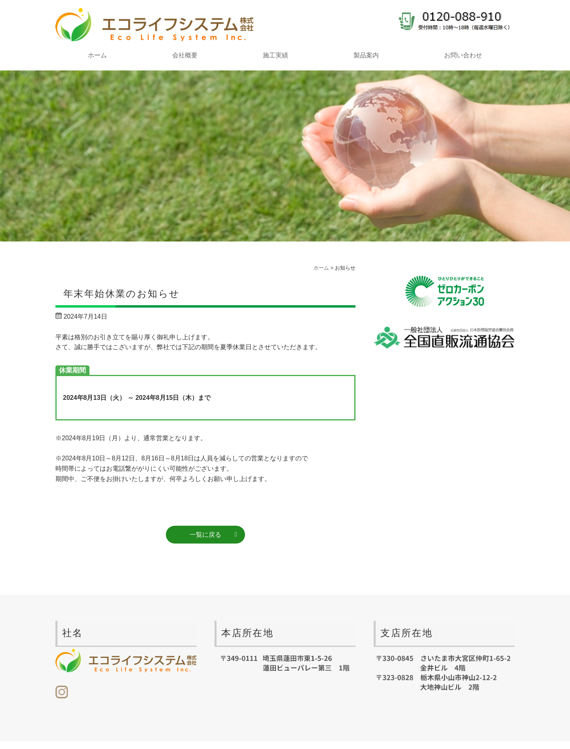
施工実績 (275, 55)
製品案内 (366, 55)
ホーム (97, 55)
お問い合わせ (463, 55)
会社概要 (185, 55)
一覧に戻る (205, 534)
